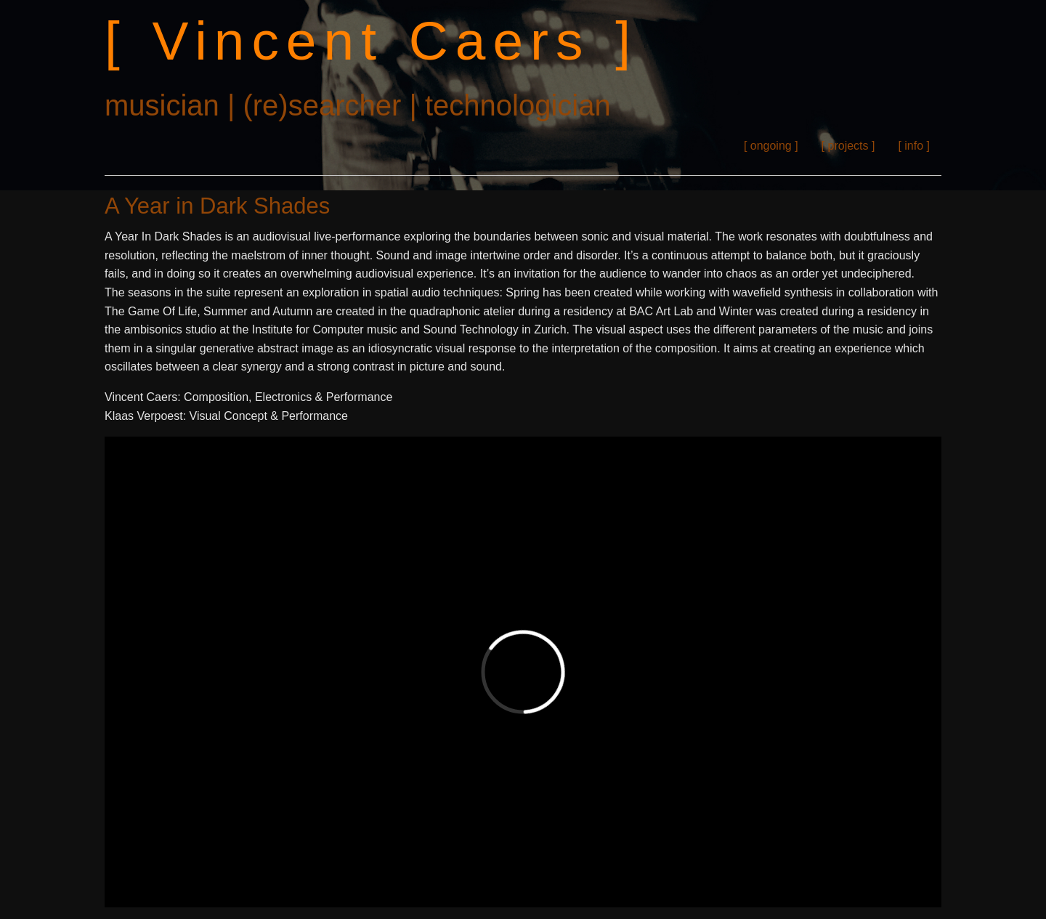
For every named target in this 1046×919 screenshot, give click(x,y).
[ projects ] (848, 145)
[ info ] (914, 145)
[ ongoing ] (771, 145)
